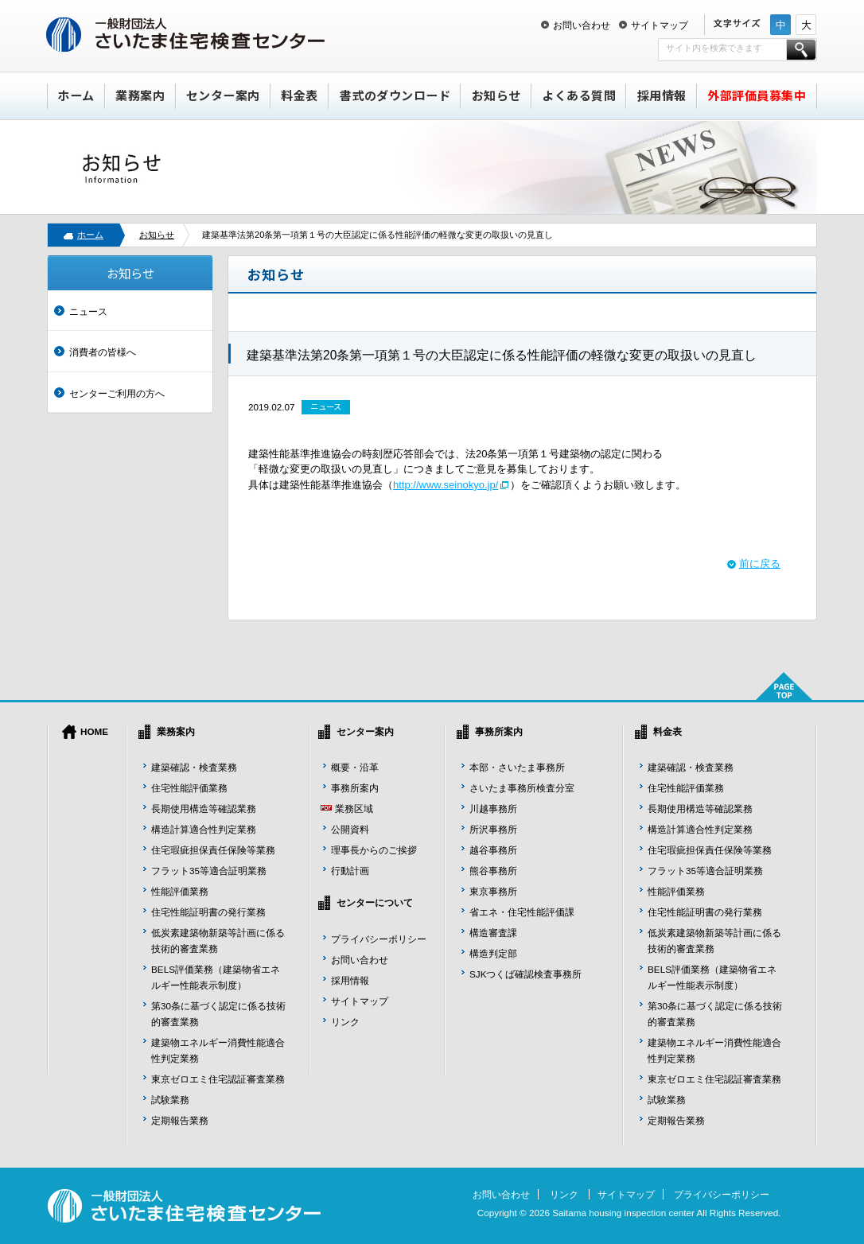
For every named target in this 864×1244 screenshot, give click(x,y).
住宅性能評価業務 (189, 788)
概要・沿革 (355, 767)
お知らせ (496, 95)
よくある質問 (579, 95)
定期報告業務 (179, 1120)
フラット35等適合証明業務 (209, 870)
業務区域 (354, 808)
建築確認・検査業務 (194, 767)
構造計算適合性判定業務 (203, 829)
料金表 (299, 95)
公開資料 (350, 829)
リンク (345, 1022)
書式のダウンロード (395, 95)
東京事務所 (493, 891)
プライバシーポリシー (378, 939)
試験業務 (170, 1099)
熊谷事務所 (493, 870)
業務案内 (140, 95)
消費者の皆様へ (102, 352)
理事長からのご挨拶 (374, 850)
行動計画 (350, 870)
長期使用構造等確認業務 (203, 808)
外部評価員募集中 (756, 95)
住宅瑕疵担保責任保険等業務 (213, 850)
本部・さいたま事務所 (517, 767)
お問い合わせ (581, 25)
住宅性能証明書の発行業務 (208, 912)
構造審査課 (493, 932)
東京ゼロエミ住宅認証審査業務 (218, 1079)
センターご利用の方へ (117, 393)
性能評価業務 (179, 891)
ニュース (88, 311)
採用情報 (662, 95)
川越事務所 (493, 808)
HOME (94, 731)
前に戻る (759, 564)
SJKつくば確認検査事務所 (525, 974)
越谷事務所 (493, 850)
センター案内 (223, 95)
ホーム (76, 95)
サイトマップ (659, 25)
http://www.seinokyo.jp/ (445, 485)
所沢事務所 (493, 829)
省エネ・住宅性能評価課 (521, 912)
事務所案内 (355, 788)
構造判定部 (493, 953)
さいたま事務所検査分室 (521, 788)
